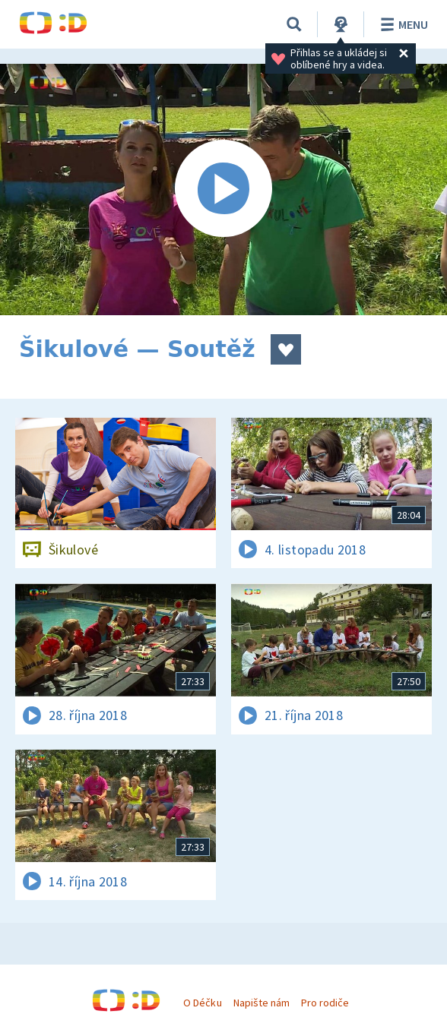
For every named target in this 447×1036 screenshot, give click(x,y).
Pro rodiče (325, 1002)
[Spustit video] (223, 189)
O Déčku (202, 1002)
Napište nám (261, 1002)
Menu (402, 24)
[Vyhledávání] (294, 24)
